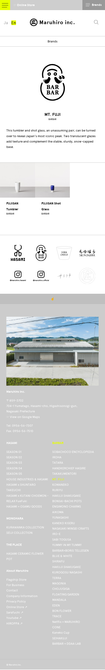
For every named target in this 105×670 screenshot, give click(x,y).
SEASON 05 (14, 473)
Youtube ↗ (14, 618)
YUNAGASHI (60, 517)
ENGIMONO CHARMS (66, 506)
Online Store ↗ (16, 607)
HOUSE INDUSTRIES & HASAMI (27, 479)
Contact (12, 590)
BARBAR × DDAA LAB (66, 643)
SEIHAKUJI (59, 638)
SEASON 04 (14, 468)
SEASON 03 (14, 462)
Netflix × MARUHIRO (66, 622)
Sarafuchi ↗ (14, 612)
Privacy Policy (16, 601)
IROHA (56, 457)
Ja (6, 22)
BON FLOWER (61, 611)
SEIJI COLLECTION (19, 532)
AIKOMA (58, 512)
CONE (56, 627)
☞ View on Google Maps (23, 417)
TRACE (56, 616)
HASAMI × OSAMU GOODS (24, 506)
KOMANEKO (60, 484)
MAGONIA (59, 583)
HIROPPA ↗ (14, 623)
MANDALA (59, 600)
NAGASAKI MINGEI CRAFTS (70, 528)
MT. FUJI (58, 479)
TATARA (57, 462)
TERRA (56, 578)
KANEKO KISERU (63, 523)
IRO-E (56, 534)
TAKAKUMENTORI (64, 473)
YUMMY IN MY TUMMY (67, 545)
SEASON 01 (13, 452)
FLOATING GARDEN (65, 594)
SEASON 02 (14, 457)
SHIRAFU (58, 561)
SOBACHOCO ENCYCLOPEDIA (73, 452)
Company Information (22, 596)
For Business (15, 585)
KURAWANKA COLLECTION (25, 527)
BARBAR (52, 119)
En (13, 22)
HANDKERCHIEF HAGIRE (69, 468)
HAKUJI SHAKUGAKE (66, 495)
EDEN (56, 605)
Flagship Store (16, 579)
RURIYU (57, 490)
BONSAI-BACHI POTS (67, 501)
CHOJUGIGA (61, 589)
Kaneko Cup (60, 632)
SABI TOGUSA (61, 539)
